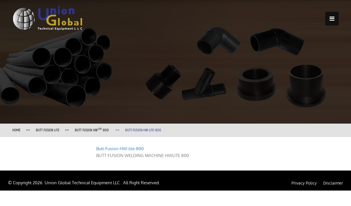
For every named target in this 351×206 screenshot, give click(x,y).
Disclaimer (333, 183)
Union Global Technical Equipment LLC (83, 183)
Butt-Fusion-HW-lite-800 (120, 149)
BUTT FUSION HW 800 (92, 130)
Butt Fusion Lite (48, 130)
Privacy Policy (304, 183)
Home (16, 130)
